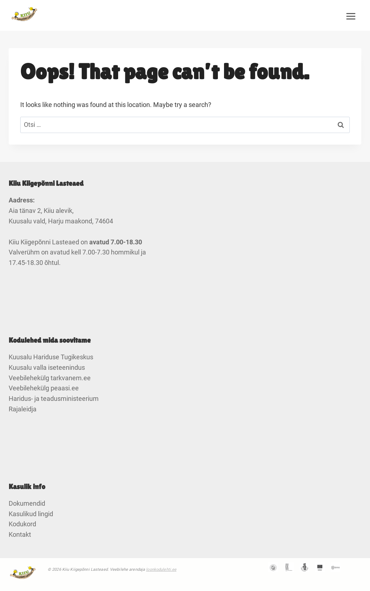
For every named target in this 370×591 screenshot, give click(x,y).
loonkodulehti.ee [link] (161, 569)
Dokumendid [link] (27, 503)
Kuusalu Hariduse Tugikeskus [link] (51, 357)
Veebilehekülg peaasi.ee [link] (44, 388)
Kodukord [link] (22, 524)
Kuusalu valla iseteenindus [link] (47, 367)
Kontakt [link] (20, 534)
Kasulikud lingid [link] (31, 514)
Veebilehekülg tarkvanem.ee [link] (50, 378)
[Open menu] (350, 16)
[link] (25, 16)
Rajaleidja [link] (22, 409)
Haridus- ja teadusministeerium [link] (54, 398)
